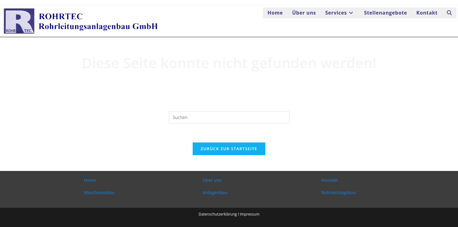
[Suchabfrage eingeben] (229, 117)
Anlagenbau (215, 192)
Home (90, 180)
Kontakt (329, 180)
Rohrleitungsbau (338, 192)
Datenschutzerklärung (218, 214)
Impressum (249, 214)
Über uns (212, 180)
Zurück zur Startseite (229, 148)
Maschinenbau (99, 192)
